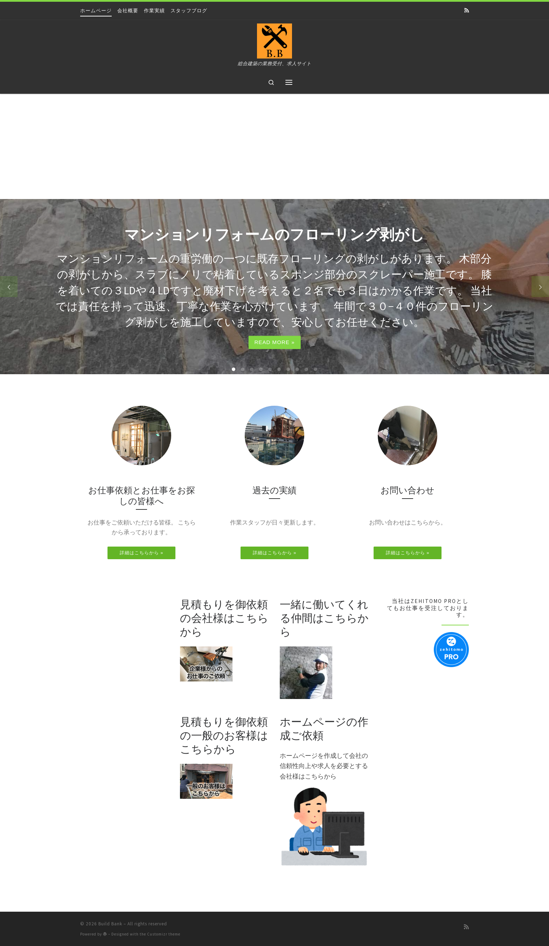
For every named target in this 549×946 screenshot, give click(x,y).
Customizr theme (163, 934)
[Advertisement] (274, 146)
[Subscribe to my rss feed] (466, 10)
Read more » (274, 342)
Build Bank (110, 924)
